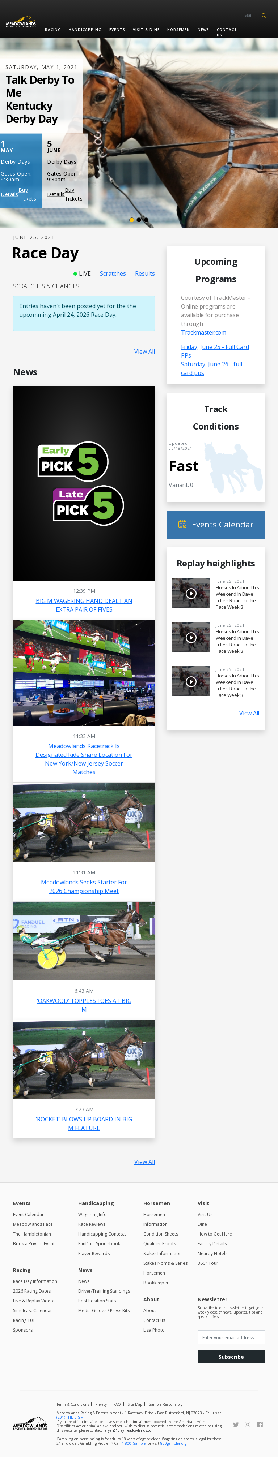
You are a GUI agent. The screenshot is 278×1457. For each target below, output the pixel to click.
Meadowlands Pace (33, 1224)
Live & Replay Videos (34, 1301)
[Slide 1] (131, 220)
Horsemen (178, 29)
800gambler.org (173, 1443)
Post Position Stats (97, 1301)
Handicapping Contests (102, 1234)
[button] (264, 14)
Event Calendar (28, 1214)
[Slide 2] (139, 220)
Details (9, 194)
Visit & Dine (146, 29)
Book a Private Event (34, 1244)
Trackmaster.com (203, 332)
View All (144, 351)
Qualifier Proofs (159, 1244)
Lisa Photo (154, 1330)
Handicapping (85, 29)
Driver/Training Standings (104, 1291)
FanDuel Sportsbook (99, 1244)
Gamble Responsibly (165, 1404)
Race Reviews (91, 1224)
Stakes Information (162, 1253)
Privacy (101, 1404)
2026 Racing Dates (32, 1291)
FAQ (117, 1404)
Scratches (113, 273)
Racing (53, 29)
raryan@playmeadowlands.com (129, 1430)
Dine (202, 1224)
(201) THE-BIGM (70, 1417)
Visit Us (205, 1214)
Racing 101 (24, 1320)
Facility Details (212, 1244)
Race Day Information (35, 1281)
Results (145, 273)
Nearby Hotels (212, 1253)
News (203, 29)
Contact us (227, 32)
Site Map (134, 1404)
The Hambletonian (32, 1234)
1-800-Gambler (134, 1443)
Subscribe (231, 1356)
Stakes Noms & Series (165, 1263)
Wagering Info (92, 1214)
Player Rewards (94, 1253)
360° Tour (208, 1263)
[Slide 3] (146, 220)
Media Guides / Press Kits (104, 1310)
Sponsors (23, 1330)
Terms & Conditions (72, 1404)
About (149, 1310)
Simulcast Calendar (32, 1310)
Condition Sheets (160, 1234)
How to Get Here (215, 1234)
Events (117, 29)
